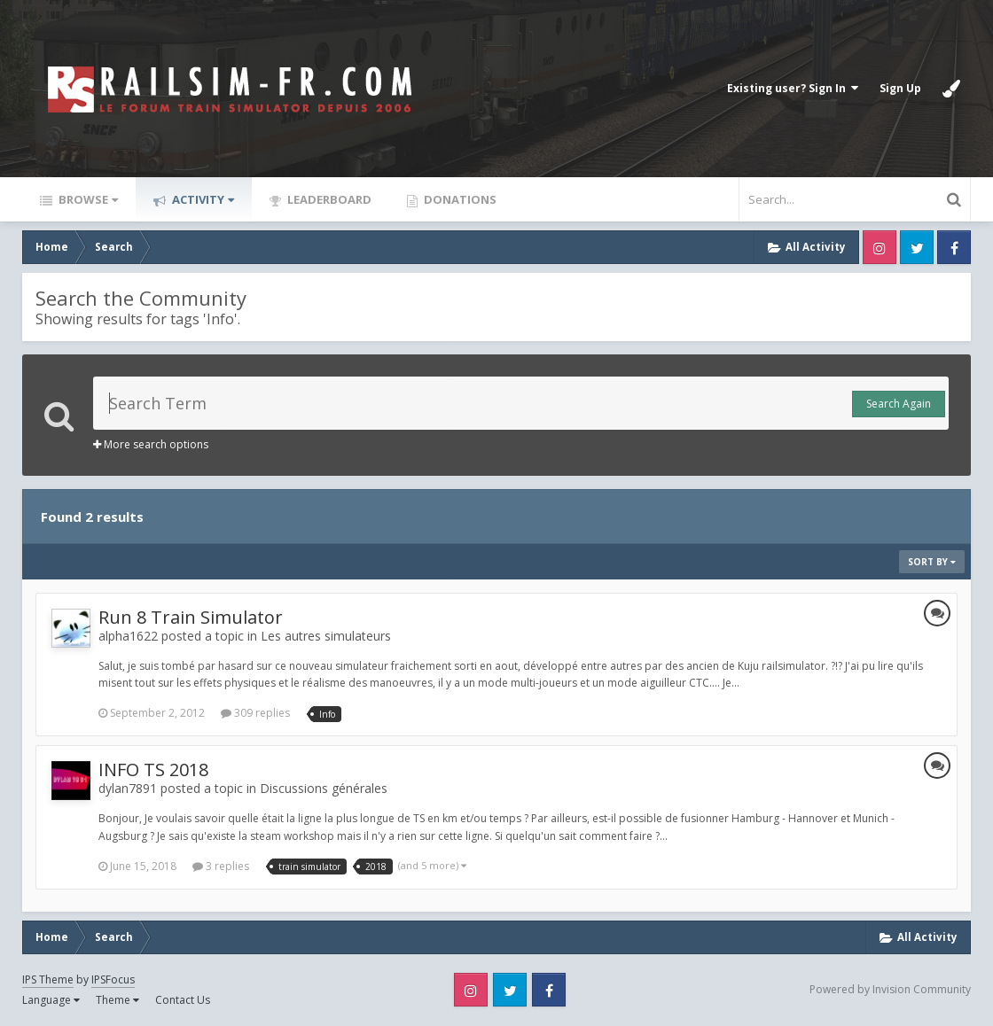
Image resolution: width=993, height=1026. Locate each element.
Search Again (898, 403)
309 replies (255, 712)
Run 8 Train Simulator (190, 617)
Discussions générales (323, 788)
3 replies (220, 866)
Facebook (954, 247)
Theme (117, 999)
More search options (150, 444)
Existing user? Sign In (792, 88)
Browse (87, 199)
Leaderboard (328, 199)
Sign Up (900, 88)
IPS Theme (48, 979)
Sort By (932, 562)
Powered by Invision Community (890, 989)
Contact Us (182, 999)
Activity (201, 199)
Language (51, 999)
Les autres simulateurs (326, 635)
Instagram (879, 247)
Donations (458, 199)
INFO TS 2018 (153, 769)
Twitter (917, 247)
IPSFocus (113, 979)
